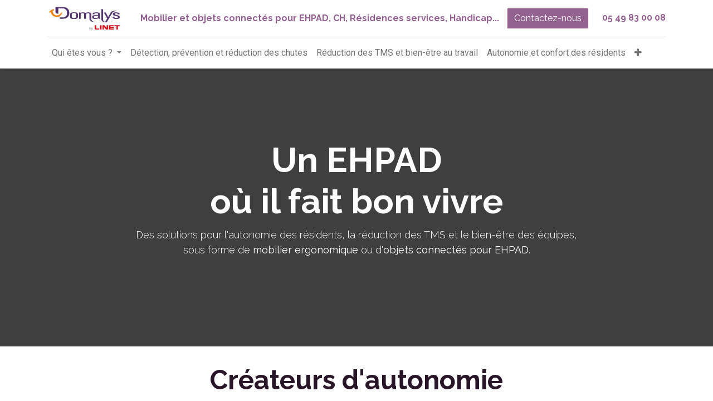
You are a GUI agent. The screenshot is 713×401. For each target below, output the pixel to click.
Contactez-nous (548, 18)
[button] (638, 53)
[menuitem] (219, 53)
